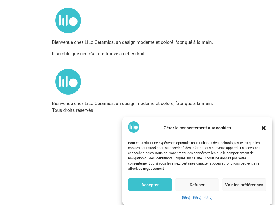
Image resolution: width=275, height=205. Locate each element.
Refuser (197, 184)
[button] (263, 128)
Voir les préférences (244, 184)
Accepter (149, 184)
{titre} (186, 198)
